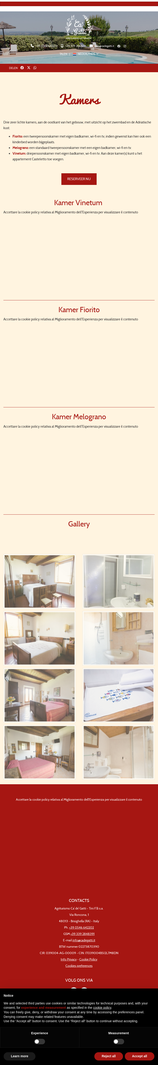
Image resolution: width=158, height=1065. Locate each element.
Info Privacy (69, 959)
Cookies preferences (79, 966)
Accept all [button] (139, 1056)
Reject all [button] (108, 1056)
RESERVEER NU (79, 179)
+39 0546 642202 (46, 46)
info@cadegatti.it (104, 46)
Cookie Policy (88, 959)
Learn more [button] (19, 1056)
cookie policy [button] (102, 1007)
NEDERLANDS (84, 54)
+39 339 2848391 (75, 46)
